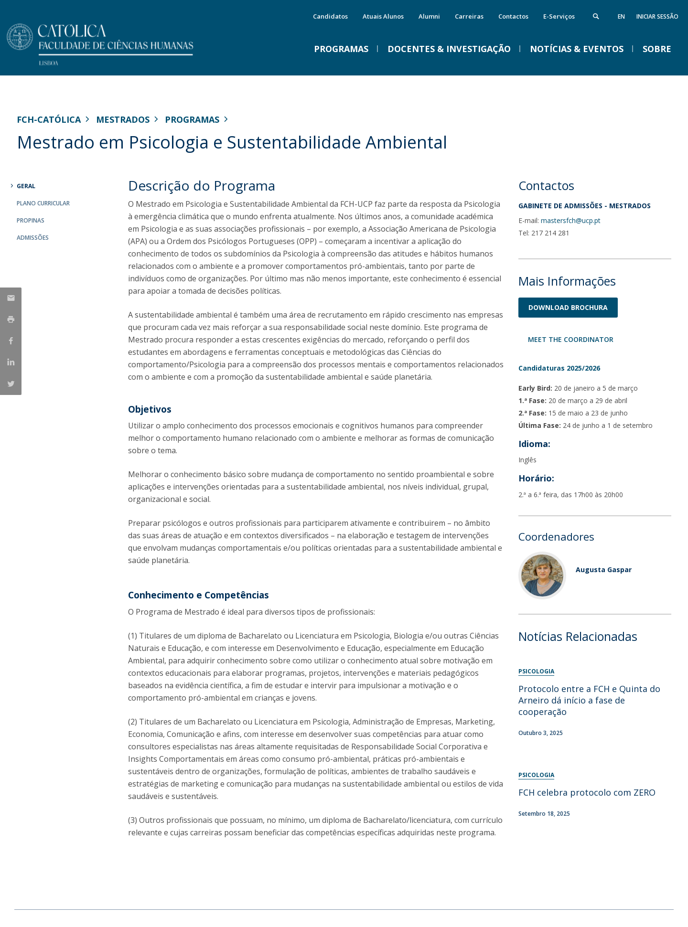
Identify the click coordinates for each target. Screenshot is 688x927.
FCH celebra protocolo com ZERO (587, 792)
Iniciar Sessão (657, 16)
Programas (192, 119)
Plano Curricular (43, 203)
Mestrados (123, 119)
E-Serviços (559, 16)
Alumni (429, 16)
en (621, 16)
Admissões (33, 238)
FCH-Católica (49, 119)
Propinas (30, 220)
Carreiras (469, 16)
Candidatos (330, 16)
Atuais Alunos (383, 16)
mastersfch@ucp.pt (571, 220)
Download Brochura (568, 307)
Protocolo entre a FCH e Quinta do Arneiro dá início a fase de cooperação (589, 700)
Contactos (513, 16)
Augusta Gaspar (604, 569)
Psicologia (536, 671)
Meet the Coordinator (570, 339)
